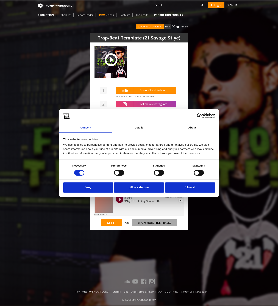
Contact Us (186, 292)
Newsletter (201, 292)
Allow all (190, 187)
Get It (111, 223)
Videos (106, 15)
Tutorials (116, 292)
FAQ (159, 292)
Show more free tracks (154, 222)
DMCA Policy (171, 292)
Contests (125, 15)
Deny (88, 187)
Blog (126, 292)
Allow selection (139, 187)
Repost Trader (85, 15)
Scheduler (65, 15)
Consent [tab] (85, 127)
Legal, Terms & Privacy (142, 292)
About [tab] (192, 127)
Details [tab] (139, 127)
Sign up (232, 5)
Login (215, 5)
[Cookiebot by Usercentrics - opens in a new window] (199, 116)
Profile (184, 26)
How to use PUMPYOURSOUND (92, 292)
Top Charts (142, 15)
